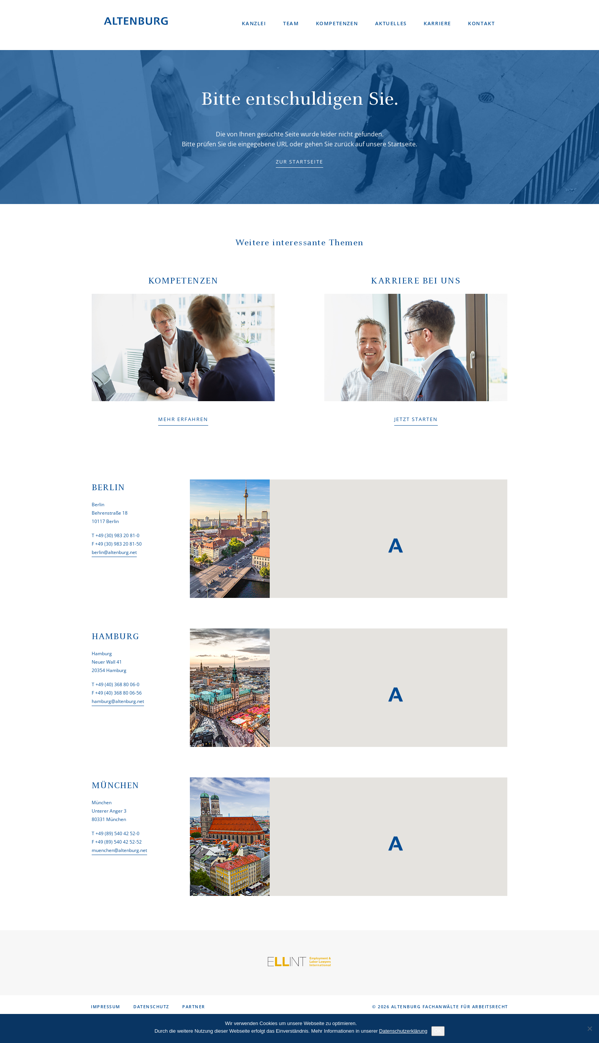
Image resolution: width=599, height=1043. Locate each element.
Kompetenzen (338, 22)
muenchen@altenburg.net (119, 850)
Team (292, 22)
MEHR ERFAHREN (183, 419)
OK (438, 1031)
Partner (193, 1006)
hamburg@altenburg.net (118, 701)
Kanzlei (256, 22)
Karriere (438, 22)
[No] (589, 1028)
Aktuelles (392, 22)
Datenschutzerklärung (403, 1031)
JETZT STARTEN (416, 419)
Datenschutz (151, 1006)
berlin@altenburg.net (114, 552)
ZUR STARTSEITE (299, 161)
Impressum (105, 1006)
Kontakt (482, 22)
